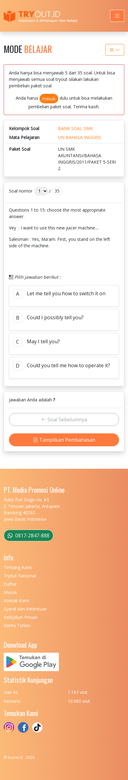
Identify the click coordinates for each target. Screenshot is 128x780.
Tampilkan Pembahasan (64, 439)
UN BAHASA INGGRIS (79, 137)
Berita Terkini (17, 625)
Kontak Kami (16, 600)
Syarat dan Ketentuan (25, 609)
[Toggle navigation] (117, 16)
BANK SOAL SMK (75, 128)
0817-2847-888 (28, 535)
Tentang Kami (18, 567)
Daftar (10, 584)
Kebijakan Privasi (20, 617)
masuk (49, 98)
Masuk (10, 592)
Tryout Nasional (20, 576)
